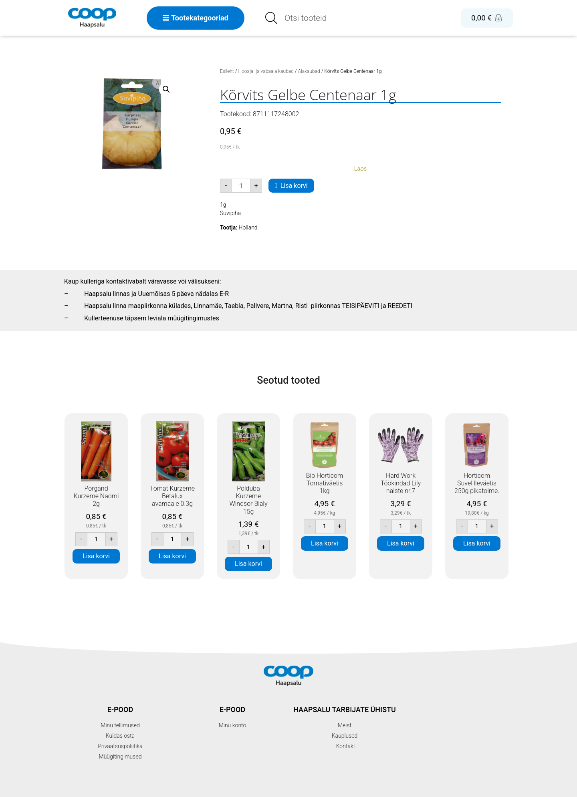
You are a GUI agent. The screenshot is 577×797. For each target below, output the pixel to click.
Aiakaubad (309, 71)
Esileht (227, 71)
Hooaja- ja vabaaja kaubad (266, 71)
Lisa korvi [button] (96, 556)
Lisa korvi (294, 185)
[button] (166, 89)
